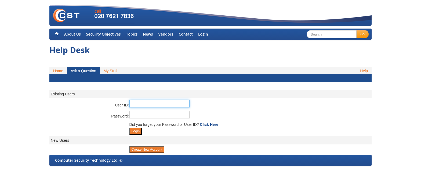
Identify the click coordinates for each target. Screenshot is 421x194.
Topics (131, 34)
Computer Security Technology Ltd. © (88, 160)
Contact (186, 34)
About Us (72, 34)
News (148, 34)
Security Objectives (103, 34)
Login (203, 34)
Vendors (165, 34)
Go (362, 34)
